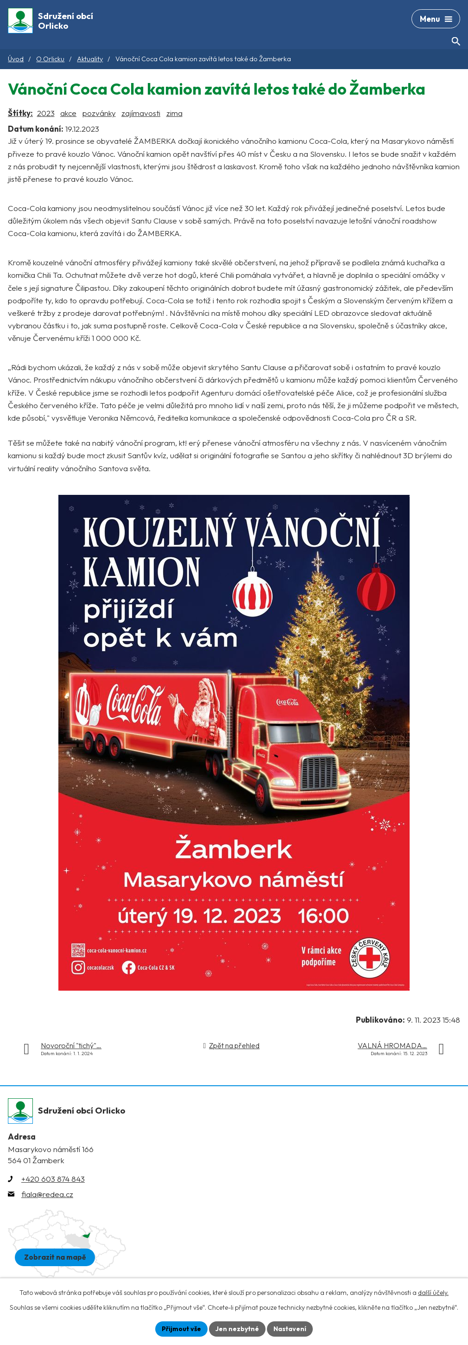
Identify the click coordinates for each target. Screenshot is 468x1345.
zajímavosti (140, 113)
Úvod (16, 59)
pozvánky (99, 113)
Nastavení (289, 1329)
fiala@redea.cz (47, 1194)
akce (68, 113)
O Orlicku (50, 59)
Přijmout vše (181, 1329)
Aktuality (90, 59)
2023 (46, 113)
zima (174, 113)
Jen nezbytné (237, 1329)
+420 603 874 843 (53, 1179)
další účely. (433, 1292)
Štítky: (20, 113)
